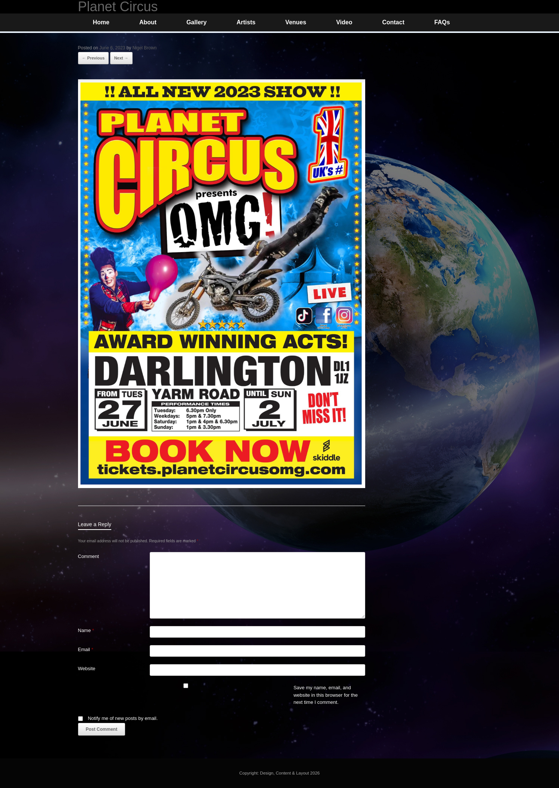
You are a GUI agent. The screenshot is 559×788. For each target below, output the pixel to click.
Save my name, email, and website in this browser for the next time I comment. (326, 695)
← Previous (93, 58)
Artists (245, 22)
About (147, 22)
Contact (393, 22)
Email (85, 649)
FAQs (442, 22)
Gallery (196, 22)
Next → (121, 58)
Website (87, 668)
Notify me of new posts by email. (123, 718)
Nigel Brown (145, 47)
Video (344, 22)
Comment (88, 556)
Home (101, 22)
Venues (295, 22)
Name (86, 630)
